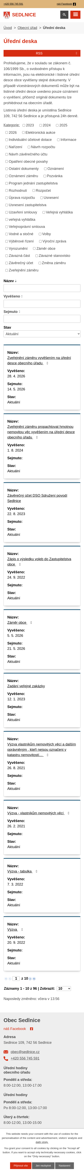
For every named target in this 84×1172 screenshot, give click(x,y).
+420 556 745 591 (25, 1058)
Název (9, 281)
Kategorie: (12, 125)
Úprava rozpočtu (22, 198)
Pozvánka (54, 176)
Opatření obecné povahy (28, 161)
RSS (57, 53)
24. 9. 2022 (16, 577)
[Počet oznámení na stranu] (64, 988)
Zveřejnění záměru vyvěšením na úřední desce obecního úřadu (39, 360)
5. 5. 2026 (15, 636)
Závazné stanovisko (54, 256)
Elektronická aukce (40, 132)
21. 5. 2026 (16, 649)
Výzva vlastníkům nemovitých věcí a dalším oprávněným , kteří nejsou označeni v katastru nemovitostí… (41, 749)
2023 (30, 125)
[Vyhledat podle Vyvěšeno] (42, 304)
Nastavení (64, 1165)
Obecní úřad (27, 28)
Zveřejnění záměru (24, 270)
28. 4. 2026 (16, 376)
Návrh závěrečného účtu (28, 154)
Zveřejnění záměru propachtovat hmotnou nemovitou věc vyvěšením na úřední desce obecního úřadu (41, 432)
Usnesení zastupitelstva (27, 205)
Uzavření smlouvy (23, 212)
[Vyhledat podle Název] (42, 288)
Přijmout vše (21, 1165)
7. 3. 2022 (15, 884)
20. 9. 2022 (16, 943)
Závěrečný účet (21, 263)
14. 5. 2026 (16, 389)
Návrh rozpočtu (43, 147)
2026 (13, 132)
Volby (46, 234)
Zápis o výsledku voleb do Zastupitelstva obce (39, 561)
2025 (63, 125)
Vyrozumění (18, 248)
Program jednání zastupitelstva (33, 183)
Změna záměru (54, 263)
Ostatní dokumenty (24, 169)
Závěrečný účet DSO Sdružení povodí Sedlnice (37, 498)
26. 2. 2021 (16, 826)
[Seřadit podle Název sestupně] (16, 281)
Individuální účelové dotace (30, 140)
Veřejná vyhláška (59, 212)
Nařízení (15, 147)
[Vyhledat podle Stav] (42, 333)
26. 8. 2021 (16, 768)
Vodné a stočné (21, 234)
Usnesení (51, 198)
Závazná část (19, 256)
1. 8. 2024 (15, 450)
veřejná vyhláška (22, 219)
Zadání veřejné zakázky (26, 686)
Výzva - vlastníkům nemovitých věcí (39, 813)
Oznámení (55, 169)
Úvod (8, 28)
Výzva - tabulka (23, 871)
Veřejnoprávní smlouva (27, 227)
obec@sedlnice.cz (25, 1052)
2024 (47, 125)
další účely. (42, 1142)
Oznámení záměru (23, 176)
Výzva (15, 930)
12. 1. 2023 (16, 699)
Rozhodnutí (18, 190)
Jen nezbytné (43, 1165)
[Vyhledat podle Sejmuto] (42, 319)
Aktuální (13, 402)
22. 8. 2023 (16, 514)
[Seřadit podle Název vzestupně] (16, 280)
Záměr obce (45, 248)
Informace (68, 140)
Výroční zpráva (54, 241)
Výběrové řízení (21, 241)
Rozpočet (43, 190)
